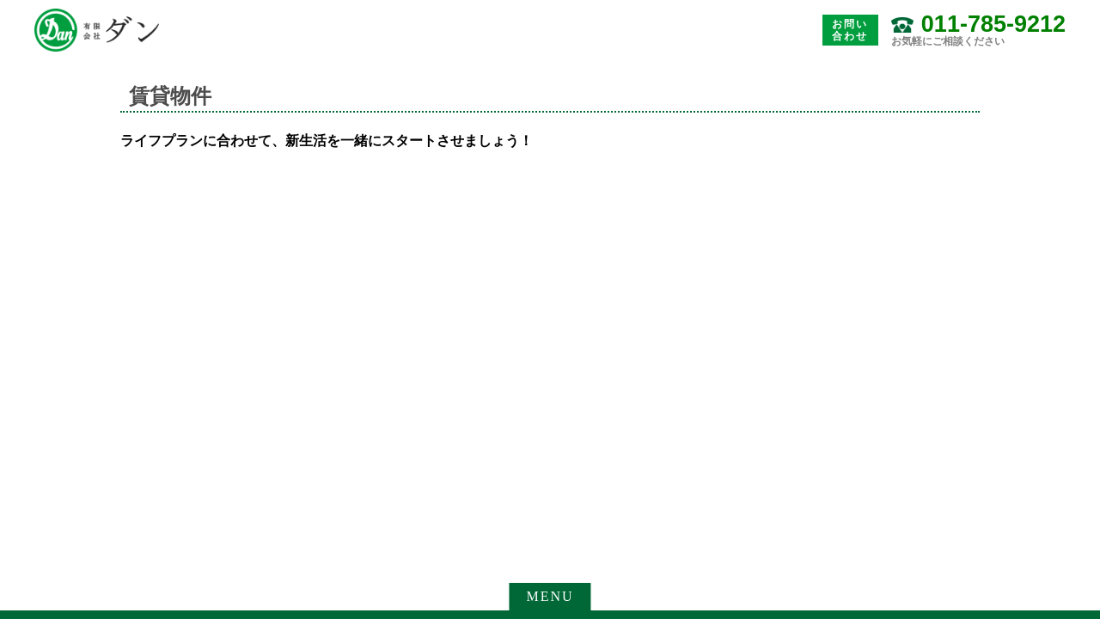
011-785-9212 (993, 24)
